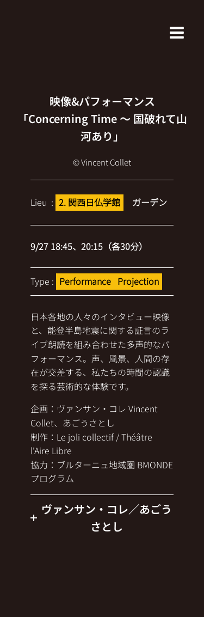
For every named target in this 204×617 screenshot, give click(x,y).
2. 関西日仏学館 (89, 202)
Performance (85, 281)
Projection (138, 281)
